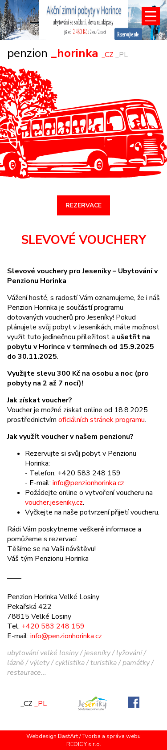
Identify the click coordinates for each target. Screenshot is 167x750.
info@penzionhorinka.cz (88, 483)
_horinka (54, 53)
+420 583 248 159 (53, 626)
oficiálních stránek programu (101, 420)
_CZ (108, 55)
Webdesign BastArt (52, 736)
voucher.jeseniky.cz (54, 502)
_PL (121, 55)
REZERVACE (83, 205)
